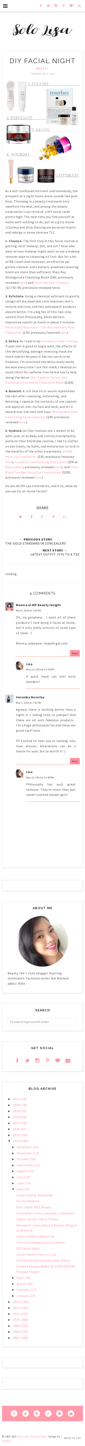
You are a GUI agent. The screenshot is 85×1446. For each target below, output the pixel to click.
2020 (17, 1105)
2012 (17, 1308)
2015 (17, 1135)
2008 (17, 1332)
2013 (17, 1302)
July (20, 1177)
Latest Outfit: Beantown (34, 1195)
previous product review (59, 341)
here (22, 283)
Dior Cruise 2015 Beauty (33, 1207)
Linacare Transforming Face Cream (41, 462)
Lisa (29, 664)
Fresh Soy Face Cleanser (51, 283)
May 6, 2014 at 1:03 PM (28, 610)
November (25, 1153)
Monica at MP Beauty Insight (38, 605)
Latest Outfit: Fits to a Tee (36, 1254)
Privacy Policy (38, 1436)
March (22, 1284)
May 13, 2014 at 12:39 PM (40, 669)
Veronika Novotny (30, 697)
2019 (17, 1111)
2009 (17, 1326)
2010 (17, 1320)
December (25, 1147)
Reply (75, 653)
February (24, 1290)
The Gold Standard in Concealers (40, 1242)
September (25, 1165)
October (23, 1159)
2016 (17, 1129)
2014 (17, 1141)
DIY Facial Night (28, 1248)
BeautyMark (14, 467)
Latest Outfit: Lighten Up (35, 1236)
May (20, 1189)
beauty (42, 68)
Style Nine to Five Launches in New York (45, 1213)
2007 (17, 1338)
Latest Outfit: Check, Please (37, 1219)
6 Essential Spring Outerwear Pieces (43, 1260)
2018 (17, 1117)
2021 (17, 1099)
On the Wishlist (28, 1201)
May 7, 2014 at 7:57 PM (28, 702)
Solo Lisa (22, 1436)
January (23, 1296)
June (21, 1183)
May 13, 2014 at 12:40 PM (40, 777)
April (21, 1278)
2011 (17, 1314)
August (22, 1171)
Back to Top (72, 1438)
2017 (17, 1123)
